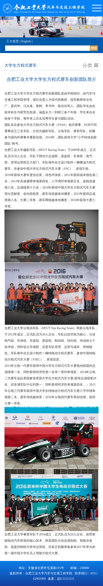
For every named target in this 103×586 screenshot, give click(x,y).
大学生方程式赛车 (20, 65)
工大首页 (12, 41)
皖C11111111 (65, 578)
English (26, 41)
